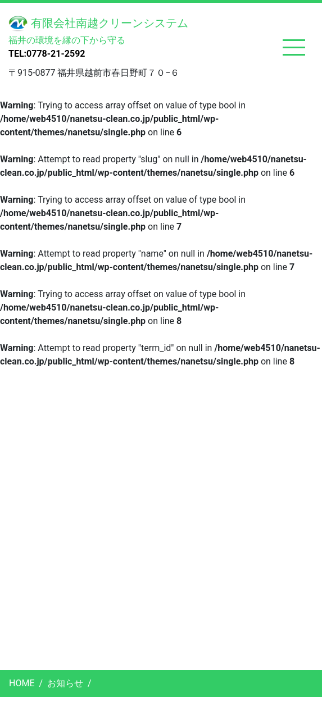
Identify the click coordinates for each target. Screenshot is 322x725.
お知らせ (65, 683)
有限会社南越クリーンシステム (98, 24)
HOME (21, 683)
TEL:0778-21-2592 (46, 53)
